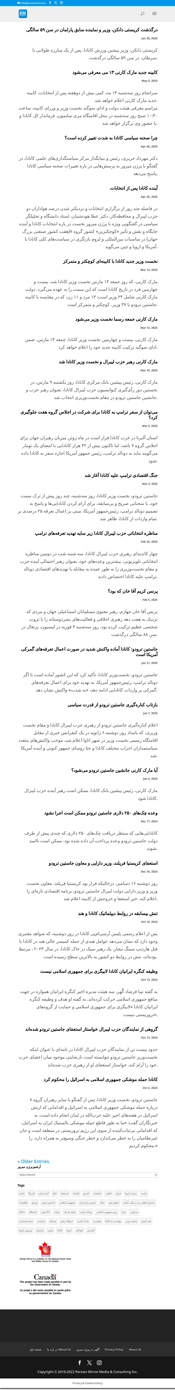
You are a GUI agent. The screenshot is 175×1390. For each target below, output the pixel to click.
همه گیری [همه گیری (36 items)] (146, 1222)
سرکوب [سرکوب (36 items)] (134, 1212)
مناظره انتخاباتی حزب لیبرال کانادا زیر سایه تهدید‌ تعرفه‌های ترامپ (96, 533)
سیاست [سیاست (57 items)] (41, 1222)
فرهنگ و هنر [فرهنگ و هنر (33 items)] (66, 1222)
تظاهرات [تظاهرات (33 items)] (23, 1203)
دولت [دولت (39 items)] (56, 1212)
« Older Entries (33, 1161)
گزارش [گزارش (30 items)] (91, 1232)
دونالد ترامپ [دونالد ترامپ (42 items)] (86, 1212)
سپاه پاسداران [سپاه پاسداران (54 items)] (26, 1222)
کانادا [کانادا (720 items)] (59, 1232)
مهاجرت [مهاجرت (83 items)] (97, 1222)
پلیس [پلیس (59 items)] (50, 1232)
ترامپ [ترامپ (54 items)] (144, 1193)
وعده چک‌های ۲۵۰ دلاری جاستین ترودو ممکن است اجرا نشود (101, 813)
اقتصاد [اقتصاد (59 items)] (76, 1193)
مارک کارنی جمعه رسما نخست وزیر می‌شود (116, 319)
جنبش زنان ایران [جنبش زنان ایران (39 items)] (87, 1203)
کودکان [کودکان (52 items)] (79, 1232)
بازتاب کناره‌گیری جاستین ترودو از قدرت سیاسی (112, 704)
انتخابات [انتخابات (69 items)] (97, 1193)
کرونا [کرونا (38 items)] (69, 1232)
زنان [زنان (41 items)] (123, 1212)
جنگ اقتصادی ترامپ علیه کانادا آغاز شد (121, 475)
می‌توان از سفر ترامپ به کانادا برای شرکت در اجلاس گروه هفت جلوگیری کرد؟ (89, 414)
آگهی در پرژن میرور (87, 1351)
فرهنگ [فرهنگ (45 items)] (52, 1222)
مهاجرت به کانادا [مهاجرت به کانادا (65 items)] (113, 1222)
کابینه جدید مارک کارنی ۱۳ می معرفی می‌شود (114, 72)
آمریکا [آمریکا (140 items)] (31, 1193)
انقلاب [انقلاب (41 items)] (108, 1193)
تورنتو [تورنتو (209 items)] (34, 1203)
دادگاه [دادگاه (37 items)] (22, 1212)
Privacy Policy (114, 1351)
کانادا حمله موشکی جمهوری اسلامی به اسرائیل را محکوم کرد (101, 1079)
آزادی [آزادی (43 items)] (21, 1193)
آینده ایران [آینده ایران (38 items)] (43, 1193)
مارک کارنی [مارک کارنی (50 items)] (83, 1222)
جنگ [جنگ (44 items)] (102, 1203)
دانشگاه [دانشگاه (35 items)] (33, 1212)
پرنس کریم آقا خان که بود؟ (133, 591)
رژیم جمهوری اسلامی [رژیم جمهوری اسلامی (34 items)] (106, 1212)
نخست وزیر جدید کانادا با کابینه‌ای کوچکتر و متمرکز (110, 261)
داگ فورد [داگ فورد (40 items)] (45, 1212)
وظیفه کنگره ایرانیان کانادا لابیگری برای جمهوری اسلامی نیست (99, 971)
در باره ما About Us (59, 1351)
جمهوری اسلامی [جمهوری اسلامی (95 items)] (67, 1203)
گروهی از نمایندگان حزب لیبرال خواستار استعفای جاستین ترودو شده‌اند (91, 1029)
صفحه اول (35, 1351)
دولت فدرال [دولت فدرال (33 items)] (70, 1212)
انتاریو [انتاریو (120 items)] (86, 1193)
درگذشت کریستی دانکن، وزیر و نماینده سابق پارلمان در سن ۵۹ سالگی (92, 29)
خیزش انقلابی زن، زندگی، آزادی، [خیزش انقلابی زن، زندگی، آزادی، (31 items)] (139, 1203)
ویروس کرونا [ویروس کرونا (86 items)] (25, 1232)
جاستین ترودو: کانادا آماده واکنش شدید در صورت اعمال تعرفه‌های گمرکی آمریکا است (89, 651)
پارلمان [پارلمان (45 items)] (40, 1232)
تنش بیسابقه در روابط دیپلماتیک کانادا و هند (118, 913)
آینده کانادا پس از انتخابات (134, 188)
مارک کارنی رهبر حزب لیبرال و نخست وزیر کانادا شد (108, 361)
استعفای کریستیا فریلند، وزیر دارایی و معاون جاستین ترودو (103, 863)
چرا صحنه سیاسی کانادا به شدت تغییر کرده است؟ (111, 138)
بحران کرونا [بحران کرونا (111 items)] (131, 1193)
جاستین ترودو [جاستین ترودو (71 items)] (48, 1203)
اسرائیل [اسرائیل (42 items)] (64, 1193)
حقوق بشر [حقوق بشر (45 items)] (114, 1203)
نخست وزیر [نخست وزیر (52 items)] (131, 1222)
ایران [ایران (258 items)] (118, 1193)
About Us (135, 1351)
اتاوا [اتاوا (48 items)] (55, 1193)
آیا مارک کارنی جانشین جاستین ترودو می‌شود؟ (114, 770)
